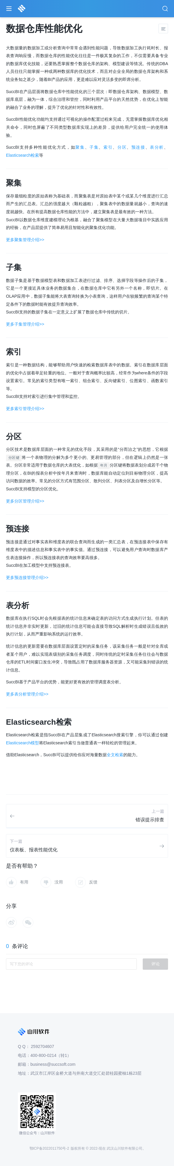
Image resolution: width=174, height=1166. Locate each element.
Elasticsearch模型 (22, 742)
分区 (122, 147)
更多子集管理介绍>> (25, 324)
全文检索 (115, 754)
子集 (94, 147)
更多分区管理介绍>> (25, 501)
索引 (108, 147)
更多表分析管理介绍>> (27, 694)
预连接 (138, 147)
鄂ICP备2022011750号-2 (49, 1148)
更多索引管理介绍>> (25, 408)
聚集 (80, 147)
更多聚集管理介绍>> (25, 239)
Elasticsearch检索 (22, 155)
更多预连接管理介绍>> (27, 577)
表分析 (157, 147)
